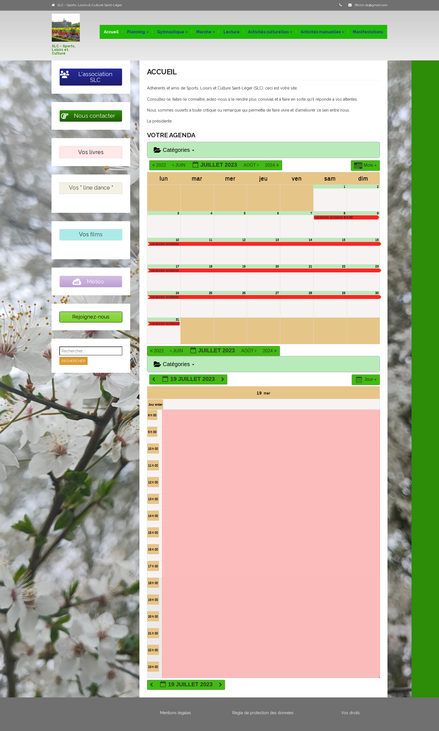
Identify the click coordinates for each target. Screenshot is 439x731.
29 (343, 292)
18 (210, 266)
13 (277, 239)
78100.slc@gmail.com (370, 5)
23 (377, 266)
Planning (138, 32)
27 (277, 292)
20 (277, 266)
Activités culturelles (270, 32)
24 (177, 292)
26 (244, 292)
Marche (205, 32)
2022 (159, 165)
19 (244, 266)
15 (343, 239)
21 (310, 266)
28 (310, 292)
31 (177, 319)
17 (177, 266)
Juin (179, 165)
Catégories (174, 150)
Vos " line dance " (91, 187)
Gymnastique (172, 32)
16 (377, 239)
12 (244, 239)
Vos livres (91, 152)
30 (377, 292)
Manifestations (368, 32)
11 (210, 239)
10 (177, 239)
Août (251, 165)
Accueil (111, 32)
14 (310, 239)
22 (343, 266)
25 (210, 292)
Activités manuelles (322, 32)
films (96, 234)
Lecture (231, 32)
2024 (272, 165)
